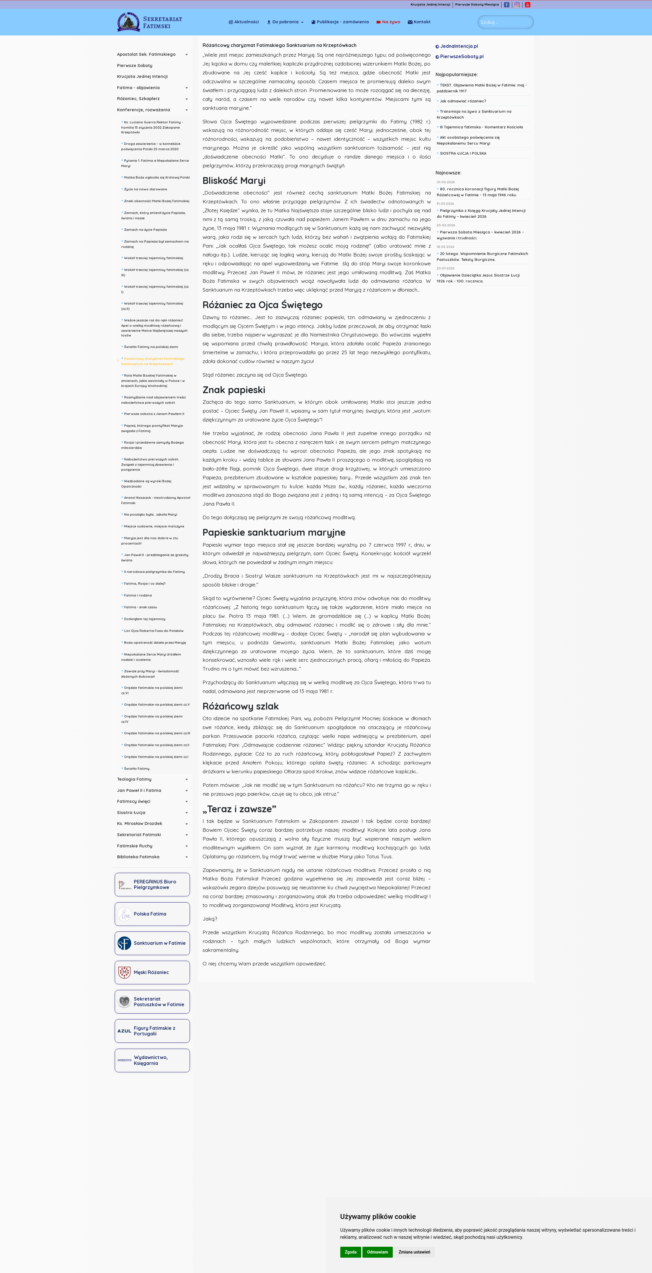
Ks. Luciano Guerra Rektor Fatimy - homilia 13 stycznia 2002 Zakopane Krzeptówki (152, 127)
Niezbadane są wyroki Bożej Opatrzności (146, 483)
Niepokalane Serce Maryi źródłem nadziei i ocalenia (151, 656)
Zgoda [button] (351, 1252)
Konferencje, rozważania (143, 109)
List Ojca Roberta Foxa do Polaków (152, 630)
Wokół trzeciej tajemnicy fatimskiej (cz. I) (155, 288)
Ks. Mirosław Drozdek (139, 823)
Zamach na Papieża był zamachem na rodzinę (155, 243)
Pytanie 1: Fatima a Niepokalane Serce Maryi (155, 162)
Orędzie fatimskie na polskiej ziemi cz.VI (152, 689)
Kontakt (419, 21)
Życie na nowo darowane (144, 189)
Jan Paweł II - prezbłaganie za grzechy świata (154, 556)
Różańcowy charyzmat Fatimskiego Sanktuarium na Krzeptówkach (153, 360)
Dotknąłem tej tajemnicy (143, 618)
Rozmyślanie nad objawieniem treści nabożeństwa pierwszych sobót (153, 399)
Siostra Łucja (131, 812)
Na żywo (388, 21)
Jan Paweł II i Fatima (139, 790)
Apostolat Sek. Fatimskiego (146, 54)
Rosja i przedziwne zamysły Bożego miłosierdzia (152, 444)
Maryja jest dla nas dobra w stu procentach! (149, 540)
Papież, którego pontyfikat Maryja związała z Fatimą (152, 427)
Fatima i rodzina (136, 595)
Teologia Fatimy (134, 779)
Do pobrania (283, 21)
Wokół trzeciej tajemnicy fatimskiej (152, 257)
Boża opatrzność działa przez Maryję (153, 642)
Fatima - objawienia (138, 87)
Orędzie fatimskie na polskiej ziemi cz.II (155, 744)
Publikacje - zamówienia (340, 21)
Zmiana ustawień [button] (414, 1252)
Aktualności (244, 21)
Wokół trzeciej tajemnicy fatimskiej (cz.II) (152, 305)
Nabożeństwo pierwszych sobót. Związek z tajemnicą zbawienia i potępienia (150, 464)
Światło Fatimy (135, 768)
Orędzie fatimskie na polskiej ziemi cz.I (154, 756)
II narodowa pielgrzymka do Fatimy (153, 571)
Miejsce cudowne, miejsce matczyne (152, 526)
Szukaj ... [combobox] (490, 22)
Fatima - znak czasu (139, 606)
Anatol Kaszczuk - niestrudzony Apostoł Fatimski (155, 499)
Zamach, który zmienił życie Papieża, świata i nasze (153, 214)
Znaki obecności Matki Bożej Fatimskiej (155, 200)
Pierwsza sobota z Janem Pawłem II (152, 413)
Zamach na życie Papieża (144, 229)
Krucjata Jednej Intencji (430, 4)
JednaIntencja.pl (457, 46)
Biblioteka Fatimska (138, 856)
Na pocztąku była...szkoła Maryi (149, 514)
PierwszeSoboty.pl (460, 56)
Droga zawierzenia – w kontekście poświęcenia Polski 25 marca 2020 (150, 145)
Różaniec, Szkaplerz (138, 98)
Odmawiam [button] (377, 1252)
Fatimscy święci (133, 801)
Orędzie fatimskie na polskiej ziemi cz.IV (152, 718)
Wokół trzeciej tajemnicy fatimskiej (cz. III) (155, 271)
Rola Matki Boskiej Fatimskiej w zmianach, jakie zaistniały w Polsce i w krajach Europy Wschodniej (153, 380)
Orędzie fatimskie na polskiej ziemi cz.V (155, 704)
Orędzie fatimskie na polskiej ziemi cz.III (155, 733)
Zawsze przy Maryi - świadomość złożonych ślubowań (150, 673)
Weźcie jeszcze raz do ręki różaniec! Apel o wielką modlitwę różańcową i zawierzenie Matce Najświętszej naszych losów (154, 327)
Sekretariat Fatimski (139, 834)
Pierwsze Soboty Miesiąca (477, 4)
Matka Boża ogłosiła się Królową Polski (155, 177)
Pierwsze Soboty (134, 65)
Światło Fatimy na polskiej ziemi (149, 346)
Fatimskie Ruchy (134, 846)
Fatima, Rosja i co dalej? (143, 583)
